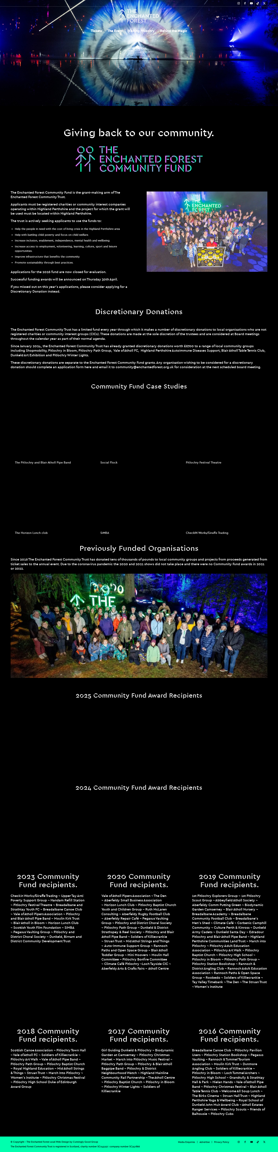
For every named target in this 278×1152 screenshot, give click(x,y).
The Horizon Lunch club (31, 533)
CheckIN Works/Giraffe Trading (207, 533)
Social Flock (108, 462)
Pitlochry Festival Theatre (203, 462)
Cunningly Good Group (85, 1141)
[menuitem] (96, 30)
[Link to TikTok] (258, 3)
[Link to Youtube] (251, 3)
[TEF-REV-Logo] (139, 16)
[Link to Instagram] (239, 3)
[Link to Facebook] (245, 3)
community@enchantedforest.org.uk (145, 367)
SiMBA (104, 533)
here (87, 367)
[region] (139, 53)
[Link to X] (264, 3)
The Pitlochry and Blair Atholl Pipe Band (43, 462)
